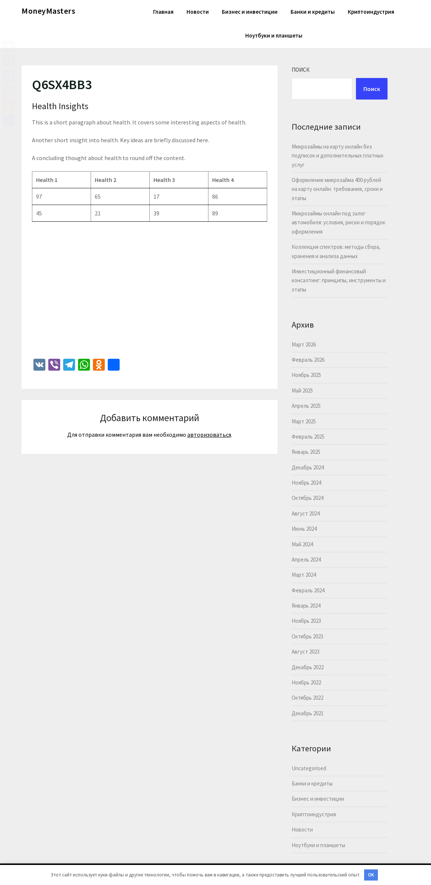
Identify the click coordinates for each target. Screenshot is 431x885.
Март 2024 (304, 574)
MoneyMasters (48, 11)
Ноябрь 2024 (306, 482)
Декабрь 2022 (308, 667)
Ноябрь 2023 (306, 620)
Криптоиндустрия (371, 11)
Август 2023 (306, 651)
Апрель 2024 (306, 559)
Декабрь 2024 (308, 467)
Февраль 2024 (308, 590)
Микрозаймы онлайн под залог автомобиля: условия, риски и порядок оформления (338, 222)
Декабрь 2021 (308, 713)
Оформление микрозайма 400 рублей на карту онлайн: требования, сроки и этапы (337, 189)
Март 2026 (304, 344)
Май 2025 (302, 390)
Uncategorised (309, 768)
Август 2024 (306, 513)
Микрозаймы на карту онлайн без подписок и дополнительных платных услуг (337, 155)
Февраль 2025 (308, 436)
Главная (163, 11)
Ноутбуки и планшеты (273, 35)
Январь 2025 (306, 451)
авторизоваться (209, 434)
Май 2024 (302, 544)
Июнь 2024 (304, 528)
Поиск (301, 69)
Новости (198, 11)
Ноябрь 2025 (306, 374)
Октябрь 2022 (307, 697)
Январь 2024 (306, 605)
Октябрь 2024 (307, 497)
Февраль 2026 (308, 359)
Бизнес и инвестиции (250, 11)
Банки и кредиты (313, 11)
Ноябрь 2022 (306, 682)
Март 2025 (304, 421)
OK (371, 875)
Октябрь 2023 (307, 636)
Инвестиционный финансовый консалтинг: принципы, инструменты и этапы (339, 280)
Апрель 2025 (306, 405)
